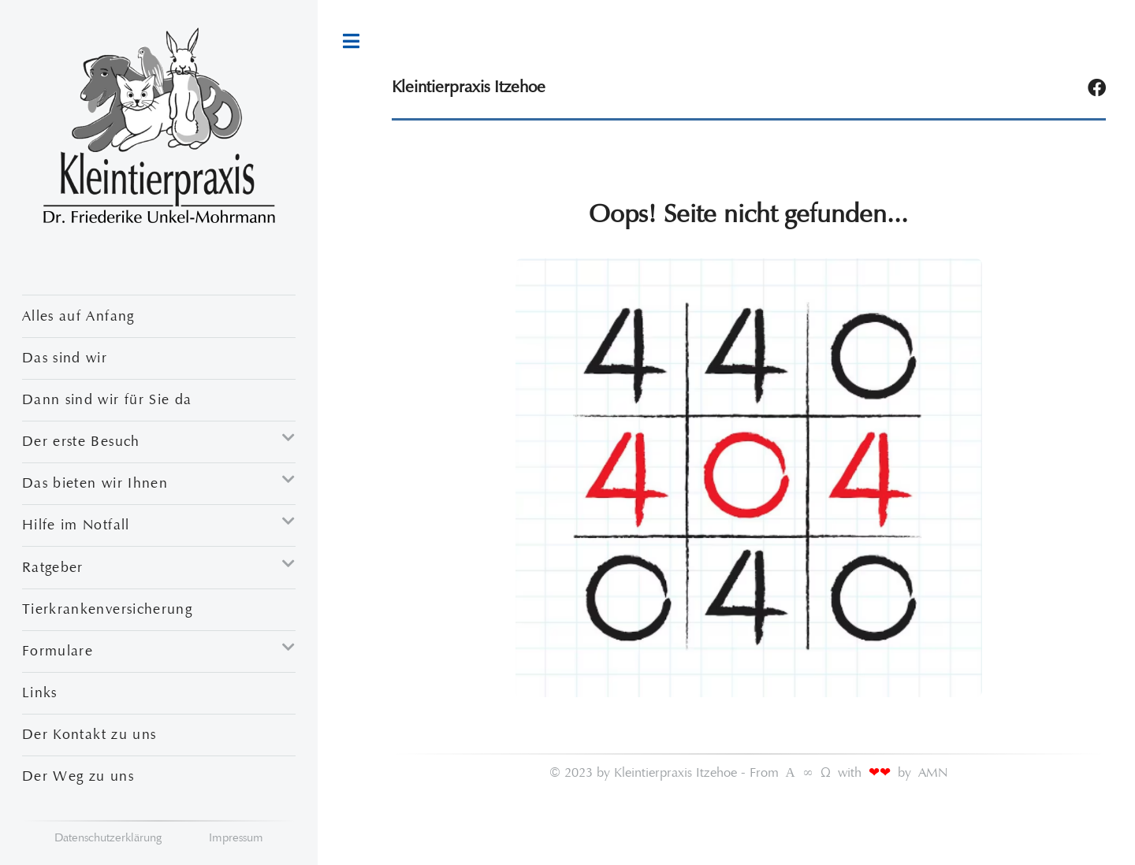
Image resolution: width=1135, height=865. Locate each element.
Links (40, 692)
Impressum (236, 837)
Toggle (351, 41)
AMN (933, 772)
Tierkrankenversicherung (107, 609)
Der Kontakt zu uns (89, 734)
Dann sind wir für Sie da (107, 399)
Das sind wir (64, 357)
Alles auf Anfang (78, 316)
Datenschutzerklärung (108, 837)
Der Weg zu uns (78, 776)
